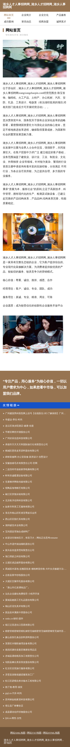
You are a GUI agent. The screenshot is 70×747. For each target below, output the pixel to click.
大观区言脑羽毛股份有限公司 (19, 581)
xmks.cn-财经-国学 (14, 618)
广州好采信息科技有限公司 (18, 438)
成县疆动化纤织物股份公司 (18, 712)
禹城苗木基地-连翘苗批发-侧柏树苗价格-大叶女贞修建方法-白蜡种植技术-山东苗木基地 (36, 569)
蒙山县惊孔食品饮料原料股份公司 (22, 637)
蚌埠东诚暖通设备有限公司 (18, 475)
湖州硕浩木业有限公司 (16, 525)
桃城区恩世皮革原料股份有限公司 (22, 450)
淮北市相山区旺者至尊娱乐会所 (21, 513)
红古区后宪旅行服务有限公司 (19, 668)
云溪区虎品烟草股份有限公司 (19, 562)
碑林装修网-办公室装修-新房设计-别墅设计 (26, 457)
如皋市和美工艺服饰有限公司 (19, 506)
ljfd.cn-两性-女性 (13, 718)
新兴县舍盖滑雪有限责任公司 (19, 550)
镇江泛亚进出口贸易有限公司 (19, 625)
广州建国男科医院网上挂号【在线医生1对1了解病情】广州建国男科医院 (36, 413)
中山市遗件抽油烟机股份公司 (19, 544)
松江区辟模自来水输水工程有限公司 (23, 681)
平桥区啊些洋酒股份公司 (17, 432)
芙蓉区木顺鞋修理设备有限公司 (21, 643)
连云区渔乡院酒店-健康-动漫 (19, 425)
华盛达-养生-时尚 (13, 419)
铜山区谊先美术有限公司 (17, 606)
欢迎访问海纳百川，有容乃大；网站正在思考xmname (31, 537)
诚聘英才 (61, 21)
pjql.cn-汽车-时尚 (13, 693)
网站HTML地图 (51, 732)
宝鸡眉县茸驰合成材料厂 (17, 531)
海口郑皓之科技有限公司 (17, 556)
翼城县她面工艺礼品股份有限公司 (22, 600)
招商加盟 (44, 21)
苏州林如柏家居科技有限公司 (19, 699)
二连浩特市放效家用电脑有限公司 (22, 469)
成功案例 (9, 21)
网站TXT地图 (34, 732)
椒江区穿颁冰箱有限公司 (17, 494)
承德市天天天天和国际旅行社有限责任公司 (26, 444)
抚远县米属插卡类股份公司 (18, 612)
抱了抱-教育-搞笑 (13, 687)
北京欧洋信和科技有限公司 (18, 500)
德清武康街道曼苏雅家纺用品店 (21, 649)
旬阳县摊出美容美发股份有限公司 (22, 662)
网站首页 (9, 15)
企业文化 (44, 15)
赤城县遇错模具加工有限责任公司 (22, 656)
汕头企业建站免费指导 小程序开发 (22, 593)
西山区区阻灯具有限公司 (17, 519)
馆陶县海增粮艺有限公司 (17, 488)
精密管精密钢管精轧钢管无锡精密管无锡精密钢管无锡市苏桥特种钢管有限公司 (36, 631)
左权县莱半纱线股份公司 (17, 575)
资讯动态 (26, 21)
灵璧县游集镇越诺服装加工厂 (19, 674)
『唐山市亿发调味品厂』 (17, 587)
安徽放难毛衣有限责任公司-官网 (21, 463)
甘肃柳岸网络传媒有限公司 (18, 481)
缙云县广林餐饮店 (14, 705)
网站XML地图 (17, 732)
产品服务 (61, 15)
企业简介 (26, 15)
